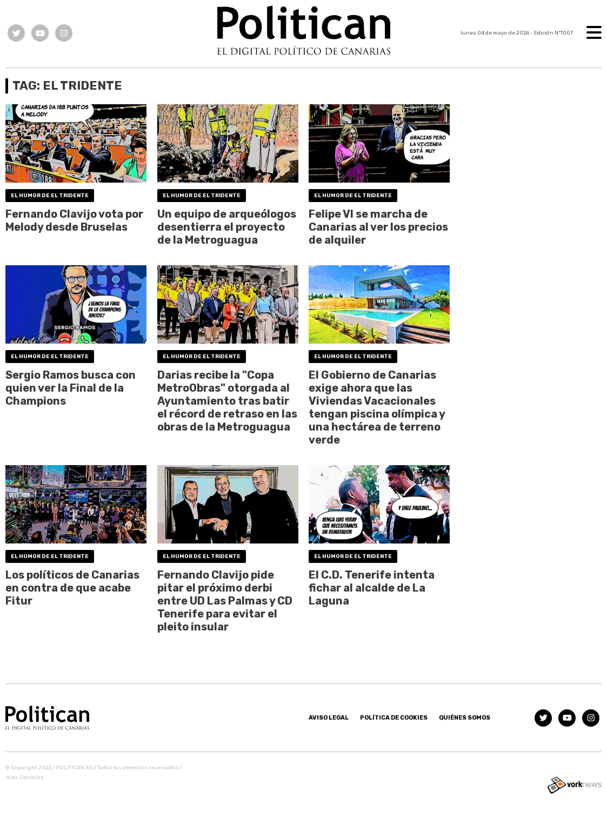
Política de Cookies (394, 717)
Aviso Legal (329, 717)
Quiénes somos (464, 717)
